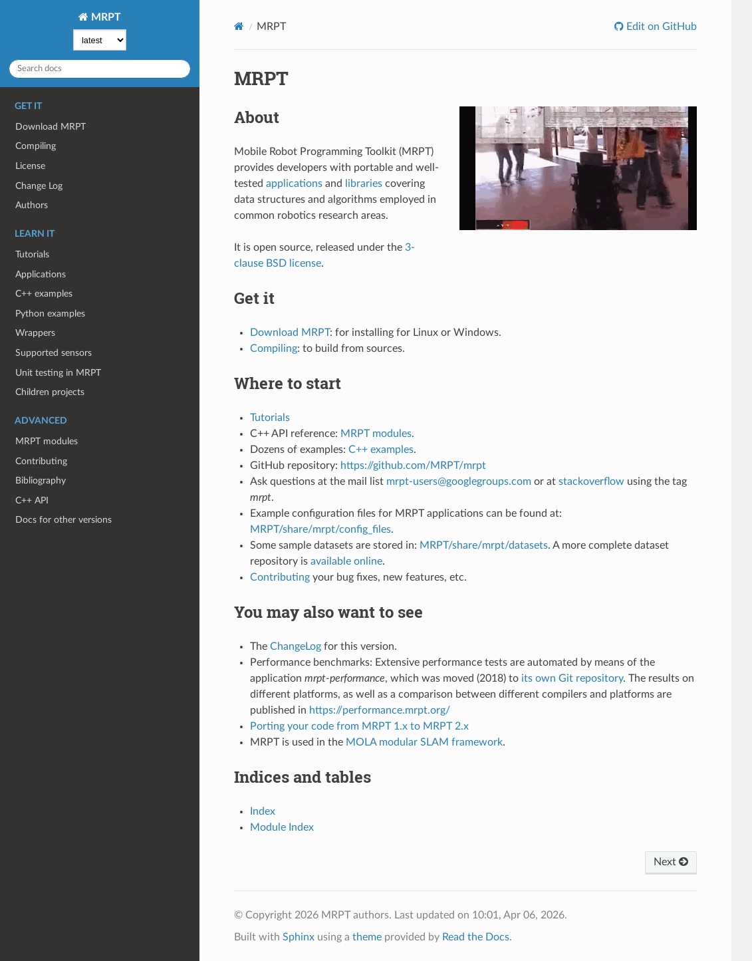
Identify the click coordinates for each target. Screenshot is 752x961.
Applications (40, 274)
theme (367, 937)
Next (671, 862)
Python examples (50, 314)
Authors (31, 205)
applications (294, 183)
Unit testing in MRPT (58, 373)
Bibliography (40, 480)
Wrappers (35, 333)
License (30, 166)
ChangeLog (295, 646)
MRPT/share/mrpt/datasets (484, 545)
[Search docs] (100, 68)
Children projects (49, 392)
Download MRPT (50, 127)
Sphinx (298, 937)
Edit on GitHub (660, 26)
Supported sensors (53, 353)
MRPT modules (46, 441)
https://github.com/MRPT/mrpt (413, 465)
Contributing (41, 461)
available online (346, 561)
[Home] (239, 26)
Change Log (39, 186)
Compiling (35, 146)
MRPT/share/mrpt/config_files (320, 529)
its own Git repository (572, 678)
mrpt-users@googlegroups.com (458, 481)
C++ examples (43, 294)
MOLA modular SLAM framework (424, 742)
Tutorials (32, 254)
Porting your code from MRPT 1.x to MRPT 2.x (359, 726)
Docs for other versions (63, 520)
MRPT (104, 17)
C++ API (32, 500)
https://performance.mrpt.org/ (379, 710)
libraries (363, 183)
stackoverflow (591, 481)
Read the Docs (475, 937)
